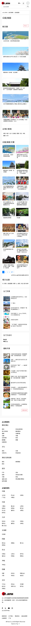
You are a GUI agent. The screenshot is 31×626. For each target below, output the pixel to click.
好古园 (18, 217)
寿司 (17, 438)
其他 (5, 283)
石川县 (3, 510)
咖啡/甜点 (18, 431)
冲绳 (24, 133)
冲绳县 (3, 564)
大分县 (12, 521)
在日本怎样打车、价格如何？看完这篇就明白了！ (19, 308)
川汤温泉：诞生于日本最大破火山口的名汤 (19, 371)
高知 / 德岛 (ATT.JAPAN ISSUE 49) (8, 234)
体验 (17, 477)
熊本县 (3, 523)
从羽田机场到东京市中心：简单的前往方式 (19, 297)
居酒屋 (3, 440)
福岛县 (3, 556)
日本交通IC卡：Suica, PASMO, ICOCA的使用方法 (18, 314)
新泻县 (21, 508)
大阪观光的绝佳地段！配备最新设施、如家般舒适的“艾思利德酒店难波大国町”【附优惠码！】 (19, 354)
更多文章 (24, 410)
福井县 (12, 510)
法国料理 (18, 433)
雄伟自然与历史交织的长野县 (18, 382)
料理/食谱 (18, 453)
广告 (9, 618)
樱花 (19, 283)
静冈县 (3, 512)
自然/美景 (11, 12)
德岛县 (3, 543)
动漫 (17, 451)
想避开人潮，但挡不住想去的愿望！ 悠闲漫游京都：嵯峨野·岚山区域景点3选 (19, 377)
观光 (3, 468)
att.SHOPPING (6, 610)
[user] (23, 3)
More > (26, 25)
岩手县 (21, 554)
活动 (17, 472)
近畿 (4, 135)
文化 (3, 447)
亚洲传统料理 (19, 429)
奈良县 (12, 575)
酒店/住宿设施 (6, 457)
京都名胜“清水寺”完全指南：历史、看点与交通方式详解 (19, 399)
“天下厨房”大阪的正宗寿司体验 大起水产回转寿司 (19, 325)
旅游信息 (4, 616)
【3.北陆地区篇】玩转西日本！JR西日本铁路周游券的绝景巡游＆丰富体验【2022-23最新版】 (22, 203)
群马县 (21, 586)
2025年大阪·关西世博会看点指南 (11, 41)
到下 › (12, 272)
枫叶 (27, 283)
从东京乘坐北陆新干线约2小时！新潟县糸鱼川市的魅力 (22, 235)
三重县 (3, 506)
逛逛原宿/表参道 (7, 217)
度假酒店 (18, 461)
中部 (7, 133)
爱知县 (12, 508)
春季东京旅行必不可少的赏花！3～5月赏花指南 (14, 56)
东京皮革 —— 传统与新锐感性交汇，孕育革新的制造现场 (19, 388)
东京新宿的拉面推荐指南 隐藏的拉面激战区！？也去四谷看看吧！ (19, 393)
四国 (18, 133)
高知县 (3, 545)
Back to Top (15, 624)
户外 (3, 472)
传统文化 (4, 453)
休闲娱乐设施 (19, 474)
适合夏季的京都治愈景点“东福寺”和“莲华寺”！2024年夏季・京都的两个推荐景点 (14, 88)
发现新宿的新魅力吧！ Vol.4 (8, 250)
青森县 (21, 556)
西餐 (17, 440)
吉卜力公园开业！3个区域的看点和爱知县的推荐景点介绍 (8, 203)
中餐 (17, 435)
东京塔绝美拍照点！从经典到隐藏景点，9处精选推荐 (19, 404)
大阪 (3, 575)
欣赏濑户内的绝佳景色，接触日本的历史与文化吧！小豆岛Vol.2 (22, 251)
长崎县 (21, 523)
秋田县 (12, 556)
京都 (3, 573)
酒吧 (3, 433)
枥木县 (3, 586)
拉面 (3, 435)
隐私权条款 (24, 616)
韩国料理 (4, 442)
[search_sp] (27, 6)
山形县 (12, 554)
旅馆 (3, 464)
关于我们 (10, 616)
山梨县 (21, 506)
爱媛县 (12, 543)
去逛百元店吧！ (15, 319)
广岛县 (3, 497)
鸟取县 (12, 497)
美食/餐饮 (5, 425)
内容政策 (4, 618)
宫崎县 (21, 521)
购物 (3, 474)
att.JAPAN (4, 12)
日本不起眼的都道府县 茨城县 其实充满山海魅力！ (15, 104)
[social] (2, 608)
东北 (21, 133)
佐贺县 (3, 521)
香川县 (21, 543)
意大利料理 (5, 431)
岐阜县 (3, 508)
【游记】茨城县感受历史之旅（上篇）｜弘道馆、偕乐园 (8, 266)
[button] (19, 3)
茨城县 (3, 588)
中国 (4, 133)
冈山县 (12, 495)
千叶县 (3, 584)
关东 (7, 135)
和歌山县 (22, 573)
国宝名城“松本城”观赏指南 (10, 72)
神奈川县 (13, 586)
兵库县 (12, 573)
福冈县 (12, 523)
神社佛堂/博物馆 (20, 479)
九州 (10, 133)
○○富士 (13, 303)
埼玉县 (12, 584)
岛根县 (21, 495)
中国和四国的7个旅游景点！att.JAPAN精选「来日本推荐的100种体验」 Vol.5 (15, 120)
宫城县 (3, 554)
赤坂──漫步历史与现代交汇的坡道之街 (19, 360)
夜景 (14, 283)
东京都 (21, 584)
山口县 (3, 495)
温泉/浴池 (4, 479)
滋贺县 (21, 575)
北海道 (14, 133)
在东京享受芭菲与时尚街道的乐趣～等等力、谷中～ (22, 266)
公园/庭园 (9, 283)
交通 (3, 477)
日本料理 (4, 438)
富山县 (12, 506)
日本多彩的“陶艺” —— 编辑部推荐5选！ (19, 365)
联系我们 (17, 616)
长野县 (21, 510)
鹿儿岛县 (4, 525)
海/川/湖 (23, 283)
